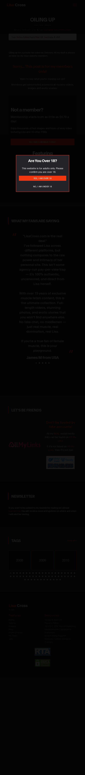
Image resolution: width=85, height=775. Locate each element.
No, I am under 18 (42, 186)
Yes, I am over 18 (42, 178)
